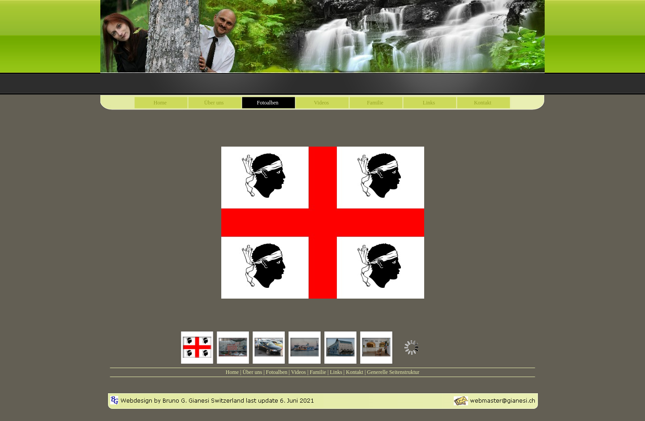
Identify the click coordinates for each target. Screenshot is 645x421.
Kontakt (354, 372)
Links (336, 372)
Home (232, 372)
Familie (318, 372)
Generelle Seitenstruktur (393, 372)
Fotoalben (277, 372)
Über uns (252, 372)
